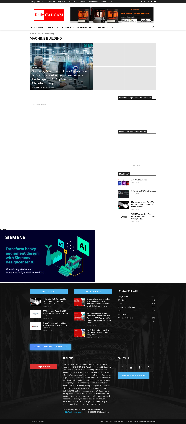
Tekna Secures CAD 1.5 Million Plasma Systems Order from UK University (55, 325)
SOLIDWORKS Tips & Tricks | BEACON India (135, 98)
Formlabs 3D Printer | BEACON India (132, 132)
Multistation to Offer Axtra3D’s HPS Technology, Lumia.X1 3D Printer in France (142, 204)
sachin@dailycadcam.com (72, 412)
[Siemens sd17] (47, 281)
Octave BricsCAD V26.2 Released (143, 191)
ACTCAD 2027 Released (140, 180)
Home (32, 34)
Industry (38, 34)
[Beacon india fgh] (112, 15)
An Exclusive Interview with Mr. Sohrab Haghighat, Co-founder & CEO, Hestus (99, 332)
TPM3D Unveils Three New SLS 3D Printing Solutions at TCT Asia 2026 (55, 313)
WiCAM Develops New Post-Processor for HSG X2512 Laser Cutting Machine (143, 216)
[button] (153, 27)
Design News (37, 67)
